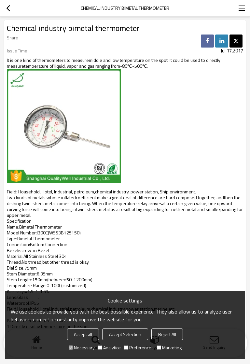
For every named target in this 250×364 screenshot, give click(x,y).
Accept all (83, 334)
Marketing (169, 347)
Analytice (109, 347)
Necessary (82, 347)
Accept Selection (125, 334)
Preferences (139, 347)
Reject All (167, 334)
